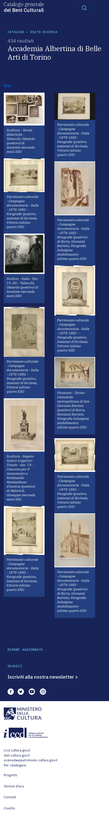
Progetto (10, 775)
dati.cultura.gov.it (17, 755)
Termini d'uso (14, 786)
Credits (9, 808)
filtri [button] (7, 85)
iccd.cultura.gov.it (17, 750)
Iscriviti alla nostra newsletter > (43, 677)
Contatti (10, 797)
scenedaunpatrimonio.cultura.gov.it (30, 760)
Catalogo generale (24, 7)
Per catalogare (15, 765)
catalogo (16, 32)
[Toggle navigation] (84, 8)
